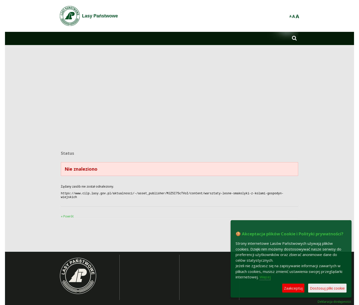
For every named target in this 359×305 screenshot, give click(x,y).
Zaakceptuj (293, 288)
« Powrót (67, 215)
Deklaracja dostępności (334, 301)
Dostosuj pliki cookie (327, 288)
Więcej (265, 276)
